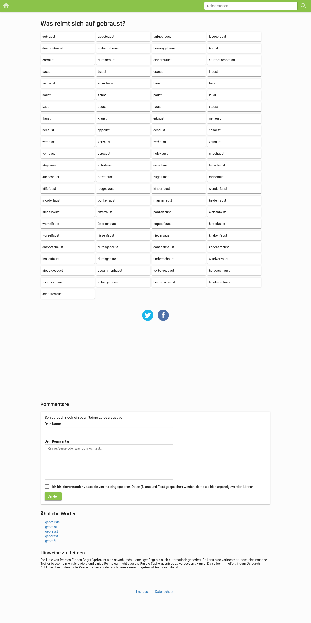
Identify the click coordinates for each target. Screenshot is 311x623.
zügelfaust (161, 177)
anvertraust (106, 83)
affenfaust (105, 177)
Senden (53, 496)
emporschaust (52, 247)
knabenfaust (218, 235)
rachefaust (216, 177)
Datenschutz (164, 592)
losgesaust (106, 189)
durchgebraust (52, 48)
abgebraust (106, 36)
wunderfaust (218, 189)
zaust (102, 95)
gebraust (48, 36)
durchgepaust (108, 247)
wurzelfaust (50, 235)
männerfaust (162, 200)
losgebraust (217, 36)
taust (157, 107)
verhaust (48, 153)
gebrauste (52, 522)
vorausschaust (53, 282)
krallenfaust (50, 259)
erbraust (48, 60)
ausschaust (50, 177)
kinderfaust (161, 189)
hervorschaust (219, 270)
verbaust (48, 142)
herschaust (217, 165)
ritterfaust (105, 212)
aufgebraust (162, 36)
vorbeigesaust (163, 270)
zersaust (215, 142)
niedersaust (161, 235)
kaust (46, 107)
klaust (102, 118)
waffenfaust (217, 212)
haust (157, 83)
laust (212, 95)
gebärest (51, 536)
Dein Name (53, 424)
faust (212, 83)
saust (102, 107)
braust (213, 48)
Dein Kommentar (57, 441)
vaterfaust (105, 165)
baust (46, 95)
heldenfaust (217, 200)
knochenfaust (219, 247)
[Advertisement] (155, 364)
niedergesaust (52, 270)
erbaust (158, 118)
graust (158, 71)
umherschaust (163, 259)
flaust (46, 118)
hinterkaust (217, 224)
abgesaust (50, 165)
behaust (48, 130)
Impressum (144, 592)
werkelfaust (50, 224)
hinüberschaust (220, 282)
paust (157, 95)
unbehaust (216, 153)
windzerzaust (218, 259)
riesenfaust (106, 235)
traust (102, 71)
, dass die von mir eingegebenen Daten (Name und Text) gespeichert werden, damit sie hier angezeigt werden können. (153, 487)
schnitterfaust (52, 294)
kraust (213, 71)
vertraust (48, 83)
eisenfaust (161, 165)
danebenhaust (163, 247)
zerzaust (104, 142)
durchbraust (106, 60)
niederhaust (50, 212)
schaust (214, 130)
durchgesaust (108, 259)
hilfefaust (49, 189)
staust (213, 107)
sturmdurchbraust (222, 60)
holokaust (160, 153)
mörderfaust (51, 200)
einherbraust (162, 60)
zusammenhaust (110, 270)
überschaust (107, 224)
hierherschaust (164, 282)
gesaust (159, 130)
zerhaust (159, 142)
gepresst (51, 531)
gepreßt (50, 541)
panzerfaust (162, 212)
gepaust (103, 130)
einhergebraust (108, 48)
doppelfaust (162, 224)
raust (46, 71)
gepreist (51, 527)
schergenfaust (108, 282)
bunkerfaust (106, 200)
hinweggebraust (165, 48)
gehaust (215, 118)
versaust (104, 153)
